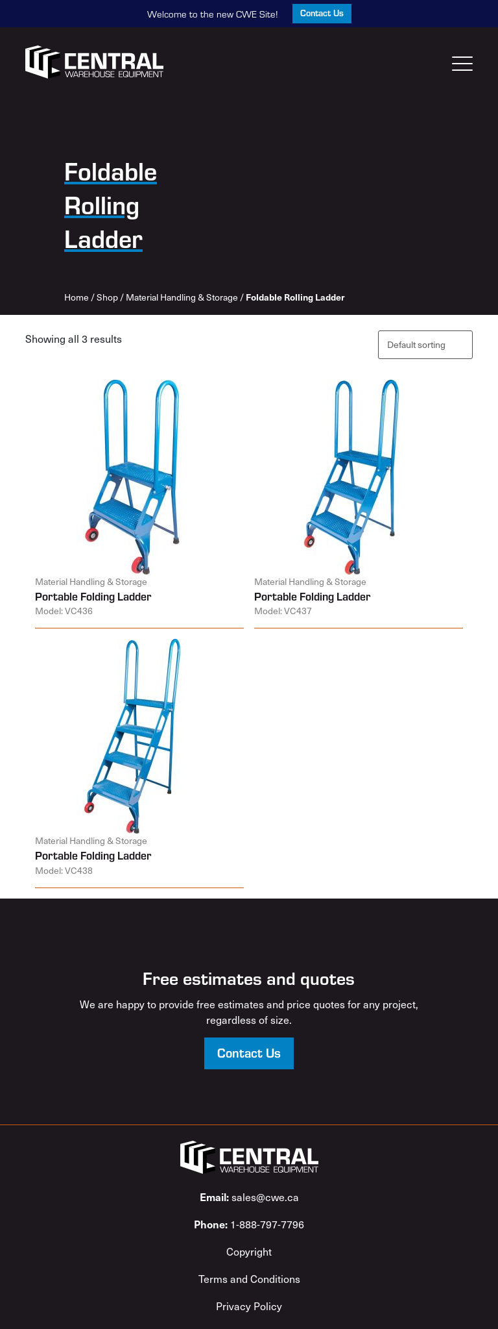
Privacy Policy (249, 1305)
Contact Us (322, 12)
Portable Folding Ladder (93, 596)
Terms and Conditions (249, 1278)
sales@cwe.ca (249, 1196)
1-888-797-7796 (249, 1224)
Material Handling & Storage (182, 297)
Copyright (249, 1251)
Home (76, 297)
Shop (107, 297)
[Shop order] (425, 344)
